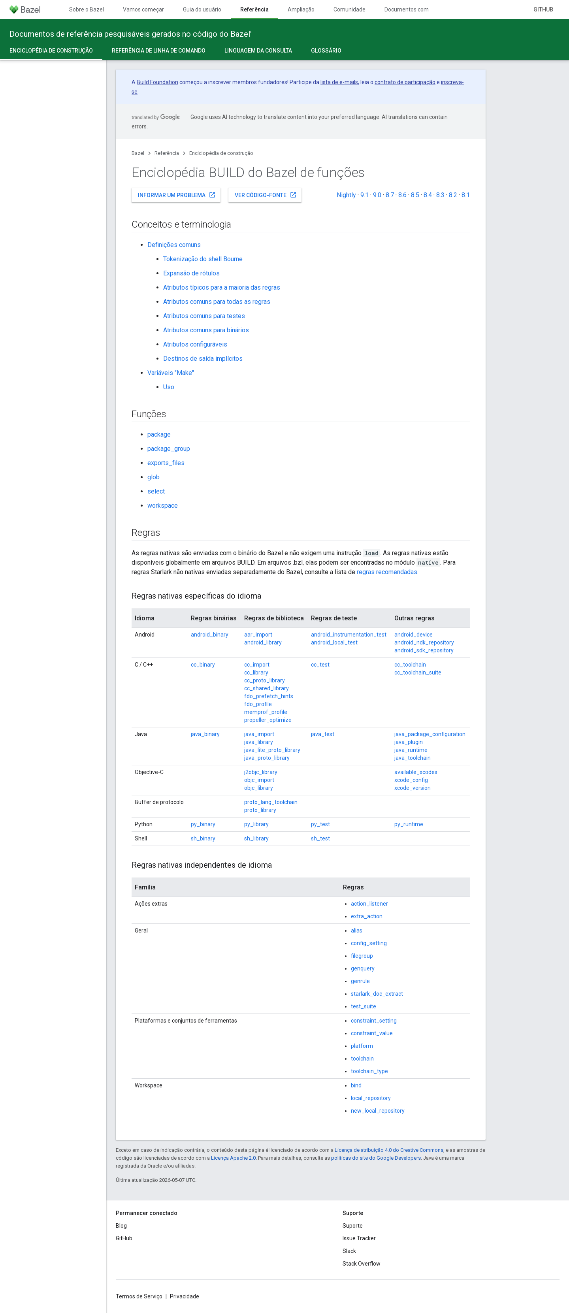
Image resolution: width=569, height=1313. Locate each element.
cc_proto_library (264, 680)
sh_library (256, 838)
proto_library (260, 810)
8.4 (428, 195)
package (159, 434)
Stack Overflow (362, 1263)
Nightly (346, 195)
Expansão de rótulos (191, 273)
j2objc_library (260, 772)
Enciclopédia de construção (221, 153)
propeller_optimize (268, 720)
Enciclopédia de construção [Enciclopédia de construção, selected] (51, 50)
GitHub (543, 9)
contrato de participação (405, 82)
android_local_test (334, 642)
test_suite (363, 1006)
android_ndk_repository (424, 642)
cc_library (256, 672)
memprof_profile (265, 712)
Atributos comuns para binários (206, 330)
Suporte (353, 1226)
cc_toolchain (410, 664)
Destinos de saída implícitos (203, 358)
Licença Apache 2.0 (233, 1158)
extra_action (366, 916)
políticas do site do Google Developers (376, 1158)
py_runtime (408, 824)
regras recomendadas (387, 572)
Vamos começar (143, 9)
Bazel (138, 153)
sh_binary (203, 838)
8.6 (402, 195)
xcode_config (411, 780)
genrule (360, 981)
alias (356, 930)
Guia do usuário (202, 9)
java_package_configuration (429, 734)
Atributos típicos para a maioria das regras (221, 287)
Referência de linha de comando (158, 50)
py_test (320, 824)
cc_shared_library (266, 688)
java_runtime (411, 750)
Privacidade (184, 1296)
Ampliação (301, 9)
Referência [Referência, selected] (254, 9)
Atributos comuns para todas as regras (216, 301)
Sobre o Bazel (86, 9)
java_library (258, 742)
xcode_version (412, 788)
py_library (256, 824)
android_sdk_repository (424, 650)
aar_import (258, 634)
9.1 (364, 195)
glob (153, 477)
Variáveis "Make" (170, 373)
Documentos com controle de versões (431, 9)
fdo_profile (258, 704)
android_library (263, 642)
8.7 (390, 195)
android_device (413, 634)
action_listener (369, 903)
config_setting (369, 943)
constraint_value (372, 1033)
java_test (322, 734)
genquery (363, 968)
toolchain (362, 1058)
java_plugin (408, 742)
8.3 (440, 195)
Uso (168, 387)
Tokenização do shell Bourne (203, 259)
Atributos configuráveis (195, 344)
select (156, 491)
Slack (349, 1251)
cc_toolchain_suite (417, 672)
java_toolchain (412, 758)
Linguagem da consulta (258, 50)
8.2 (453, 195)
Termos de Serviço (139, 1296)
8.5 (415, 195)
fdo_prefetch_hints (268, 696)
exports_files (166, 463)
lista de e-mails (339, 82)
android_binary (209, 634)
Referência (166, 153)
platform (362, 1046)
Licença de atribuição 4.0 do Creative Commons (389, 1150)
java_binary (205, 734)
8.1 (466, 195)
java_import (259, 734)
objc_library (258, 788)
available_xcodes (415, 772)
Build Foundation (157, 82)
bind (356, 1085)
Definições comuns (174, 245)
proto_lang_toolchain (271, 802)
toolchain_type (369, 1071)
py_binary (203, 824)
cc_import (256, 664)
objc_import (259, 780)
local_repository (371, 1098)
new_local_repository (378, 1111)
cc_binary (203, 664)
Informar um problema (177, 194)
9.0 (377, 195)
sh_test (320, 838)
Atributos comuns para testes (204, 316)
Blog (121, 1226)
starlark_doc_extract (377, 994)
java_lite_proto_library (272, 750)
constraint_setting (374, 1020)
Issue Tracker (359, 1238)
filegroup (362, 956)
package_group (168, 448)
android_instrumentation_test (348, 634)
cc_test (320, 664)
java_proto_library (267, 758)
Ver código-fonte (266, 194)
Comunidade (349, 9)
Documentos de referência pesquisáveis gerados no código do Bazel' (130, 34)
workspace (162, 505)
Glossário (326, 50)
